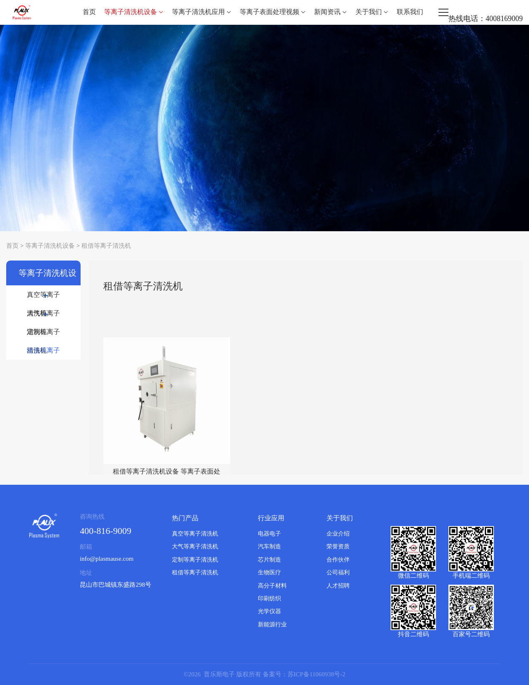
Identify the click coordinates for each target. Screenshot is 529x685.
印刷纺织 (269, 598)
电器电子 (269, 534)
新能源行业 (272, 624)
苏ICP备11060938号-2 (317, 674)
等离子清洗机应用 (201, 11)
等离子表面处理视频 (273, 11)
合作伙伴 (338, 560)
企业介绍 (338, 534)
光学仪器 (269, 611)
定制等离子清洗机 (43, 334)
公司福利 (338, 572)
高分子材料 (272, 586)
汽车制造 (269, 546)
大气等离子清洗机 (43, 316)
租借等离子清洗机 (106, 245)
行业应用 (271, 517)
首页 (89, 11)
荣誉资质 (338, 546)
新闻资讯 (330, 11)
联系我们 (410, 11)
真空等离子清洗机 (43, 297)
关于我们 (371, 11)
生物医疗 (269, 572)
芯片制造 (269, 560)
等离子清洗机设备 (134, 11)
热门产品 (185, 517)
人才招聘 (338, 586)
